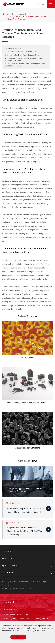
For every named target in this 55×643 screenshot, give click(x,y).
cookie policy (29, 630)
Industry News (24, 14)
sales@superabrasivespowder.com (15, 614)
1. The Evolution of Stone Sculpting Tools (21, 52)
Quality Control (27, 565)
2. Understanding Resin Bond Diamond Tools (22, 55)
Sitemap (5, 589)
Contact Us (10, 602)
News (14, 14)
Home (8, 14)
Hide (21, 48)
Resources (27, 572)
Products (27, 551)
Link (30, 589)
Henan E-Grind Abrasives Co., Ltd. (25, 582)
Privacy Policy (18, 589)
